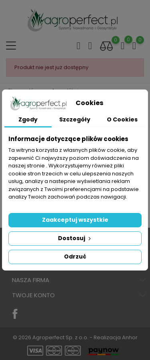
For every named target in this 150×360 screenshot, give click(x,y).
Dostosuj (75, 238)
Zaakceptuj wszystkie (75, 220)
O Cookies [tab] (122, 119)
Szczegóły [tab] (74, 119)
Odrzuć (75, 257)
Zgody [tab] (28, 119)
